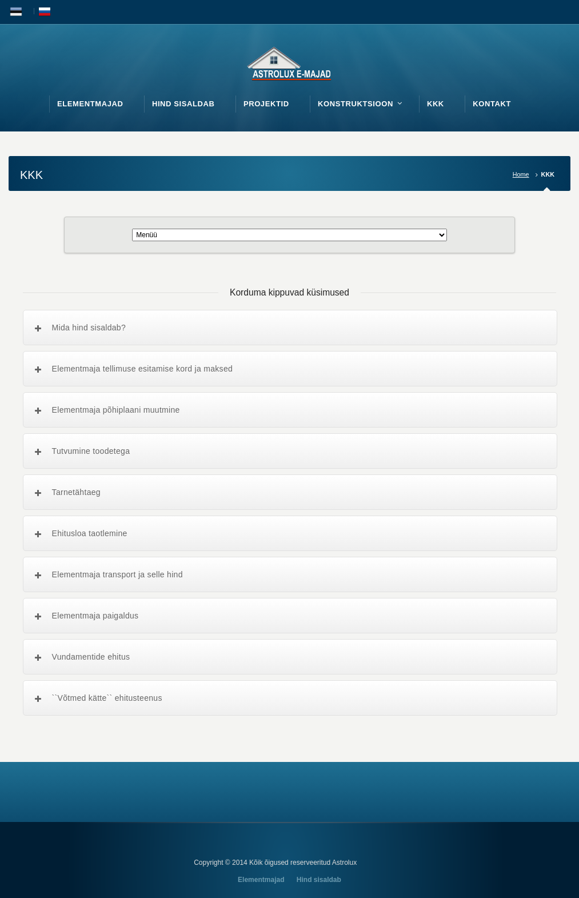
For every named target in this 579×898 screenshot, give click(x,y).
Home (521, 174)
